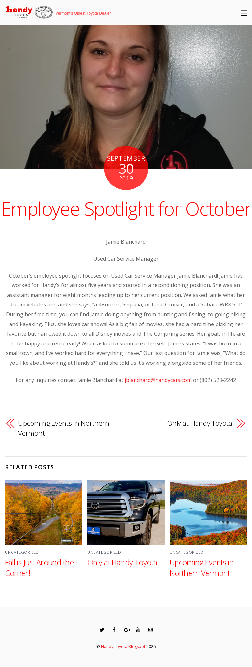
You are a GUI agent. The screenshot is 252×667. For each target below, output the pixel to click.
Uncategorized (22, 552)
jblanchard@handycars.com (158, 379)
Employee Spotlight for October (126, 208)
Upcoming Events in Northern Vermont (63, 428)
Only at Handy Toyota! (200, 423)
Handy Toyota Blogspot (123, 646)
